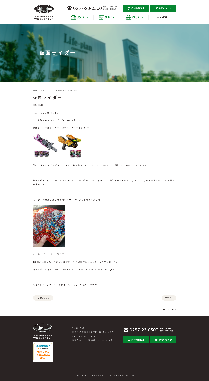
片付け (169, 298)
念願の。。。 (43, 298)
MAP (110, 332)
